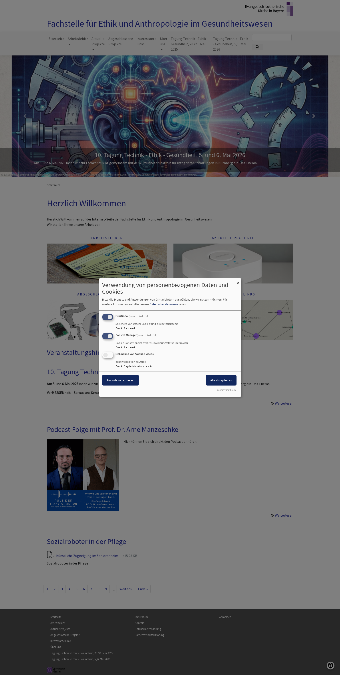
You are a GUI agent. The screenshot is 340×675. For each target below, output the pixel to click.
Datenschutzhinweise (164, 304)
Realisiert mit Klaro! (226, 390)
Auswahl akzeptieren (120, 380)
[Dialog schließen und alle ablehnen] (238, 281)
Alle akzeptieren (221, 380)
